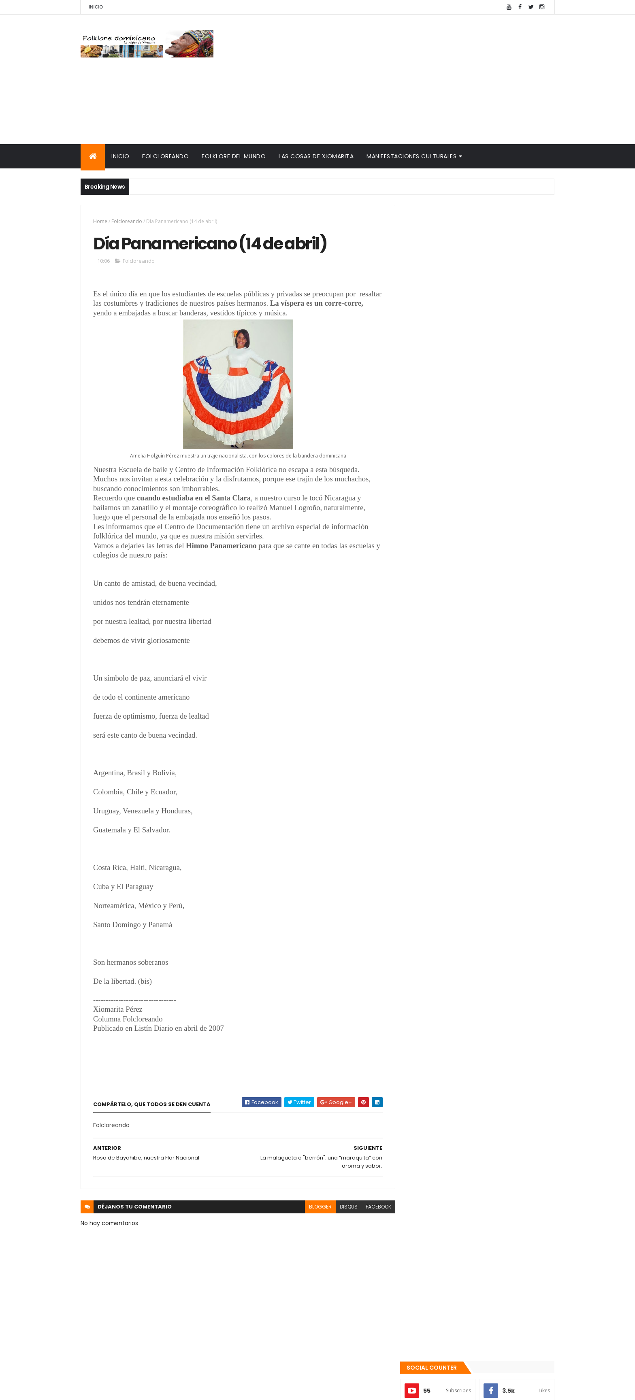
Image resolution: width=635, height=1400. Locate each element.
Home (100, 221)
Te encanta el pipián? (473, 815)
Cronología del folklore (443, 910)
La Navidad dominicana (443, 946)
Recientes (444, 850)
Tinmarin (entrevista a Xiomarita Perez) (470, 966)
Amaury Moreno (101, 1388)
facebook (375, 1206)
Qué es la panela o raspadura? (486, 749)
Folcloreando (165, 156)
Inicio (96, 6)
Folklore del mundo (234, 156)
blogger (316, 1206)
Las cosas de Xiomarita (316, 156)
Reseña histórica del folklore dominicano (471, 975)
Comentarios (518, 850)
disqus (345, 1206)
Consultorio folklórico (441, 901)
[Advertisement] (407, 79)
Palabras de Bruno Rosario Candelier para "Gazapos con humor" (472, 933)
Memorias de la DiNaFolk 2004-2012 (462, 920)
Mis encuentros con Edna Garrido (459, 891)
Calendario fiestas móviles (449, 956)
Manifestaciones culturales (411, 156)
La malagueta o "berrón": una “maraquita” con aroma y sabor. (489, 786)
